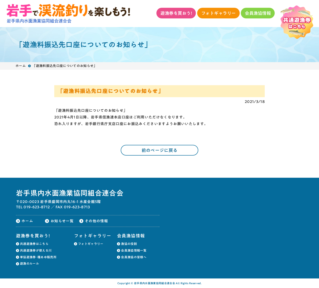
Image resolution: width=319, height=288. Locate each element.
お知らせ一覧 (62, 221)
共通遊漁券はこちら (34, 243)
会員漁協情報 (258, 13)
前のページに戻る (160, 150)
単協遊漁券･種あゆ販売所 (38, 257)
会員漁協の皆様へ (133, 257)
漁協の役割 (129, 243)
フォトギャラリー (218, 13)
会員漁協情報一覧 (133, 250)
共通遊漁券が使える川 (36, 250)
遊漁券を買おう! (176, 13)
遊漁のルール (29, 263)
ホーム (21, 65)
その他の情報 (96, 221)
